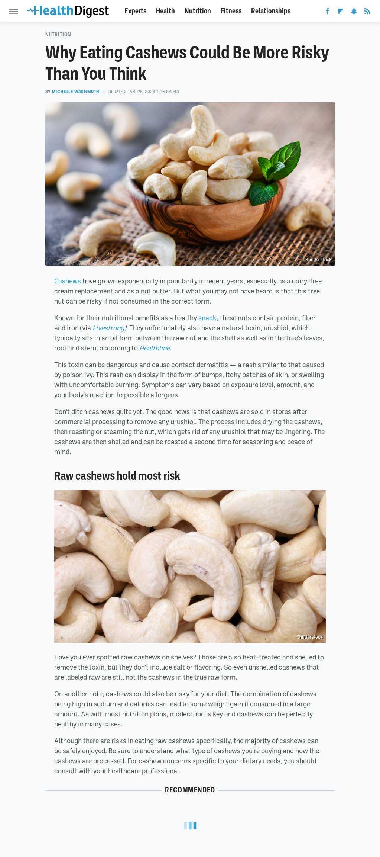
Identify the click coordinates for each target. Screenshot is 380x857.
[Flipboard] (340, 12)
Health (165, 11)
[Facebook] (327, 12)
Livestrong (108, 328)
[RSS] (367, 12)
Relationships (270, 11)
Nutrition (198, 11)
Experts (135, 11)
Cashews (67, 281)
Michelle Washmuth (76, 91)
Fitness (231, 11)
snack (207, 318)
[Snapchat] (354, 12)
